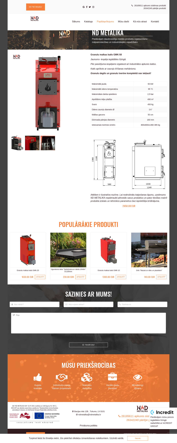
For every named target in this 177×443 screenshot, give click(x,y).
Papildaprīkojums (105, 21)
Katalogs (88, 21)
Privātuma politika (88, 425)
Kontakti (155, 21)
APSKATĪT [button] (40, 277)
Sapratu (138, 438)
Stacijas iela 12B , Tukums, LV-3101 (88, 411)
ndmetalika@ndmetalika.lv (88, 415)
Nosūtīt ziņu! (88, 345)
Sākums (76, 21)
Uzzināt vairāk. (117, 438)
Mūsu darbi (123, 21)
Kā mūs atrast (140, 21)
